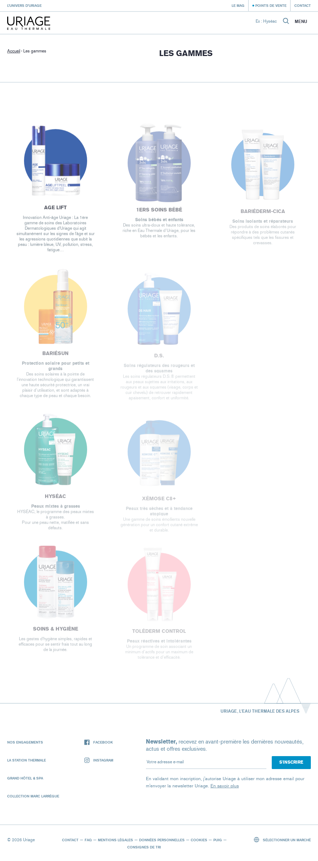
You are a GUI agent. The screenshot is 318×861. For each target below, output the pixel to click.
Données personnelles (162, 840)
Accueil (13, 51)
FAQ (88, 840)
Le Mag (238, 5)
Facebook (98, 742)
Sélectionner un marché (282, 839)
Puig (217, 840)
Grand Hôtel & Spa (25, 778)
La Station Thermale (26, 760)
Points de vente (270, 5)
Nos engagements (25, 742)
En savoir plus (224, 785)
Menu (301, 21)
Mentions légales (115, 840)
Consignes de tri (144, 847)
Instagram (98, 760)
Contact (302, 5)
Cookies (199, 840)
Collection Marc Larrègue (33, 796)
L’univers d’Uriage (24, 5)
